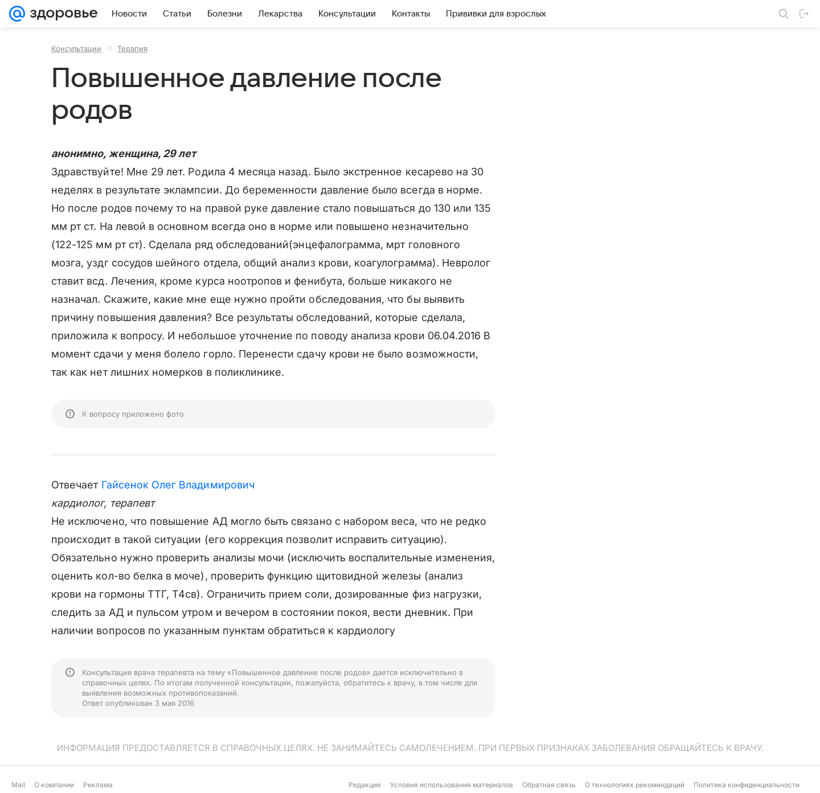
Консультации (76, 48)
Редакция (364, 784)
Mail (18, 784)
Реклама (98, 784)
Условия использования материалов (451, 784)
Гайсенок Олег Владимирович (178, 485)
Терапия (132, 48)
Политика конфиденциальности (747, 784)
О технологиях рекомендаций (634, 784)
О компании (54, 784)
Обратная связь (549, 784)
